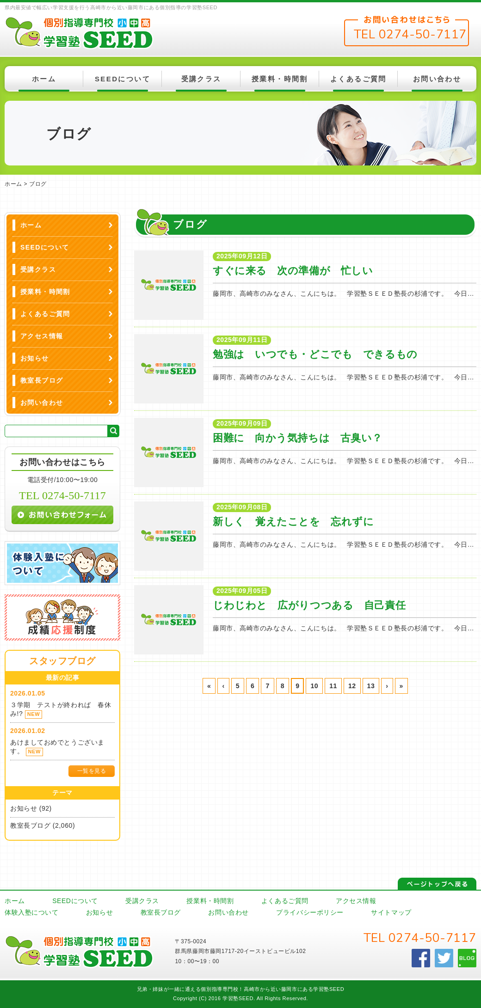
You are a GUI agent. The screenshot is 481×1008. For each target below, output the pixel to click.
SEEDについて (122, 79)
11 (333, 686)
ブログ (38, 184)
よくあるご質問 (358, 79)
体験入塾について (31, 912)
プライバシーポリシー (310, 912)
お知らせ (34, 358)
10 (314, 686)
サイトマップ (391, 912)
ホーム (44, 79)
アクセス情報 (41, 336)
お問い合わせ (437, 79)
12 (352, 686)
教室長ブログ (41, 380)
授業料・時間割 (280, 79)
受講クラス (201, 79)
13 (371, 686)
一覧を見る (91, 771)
